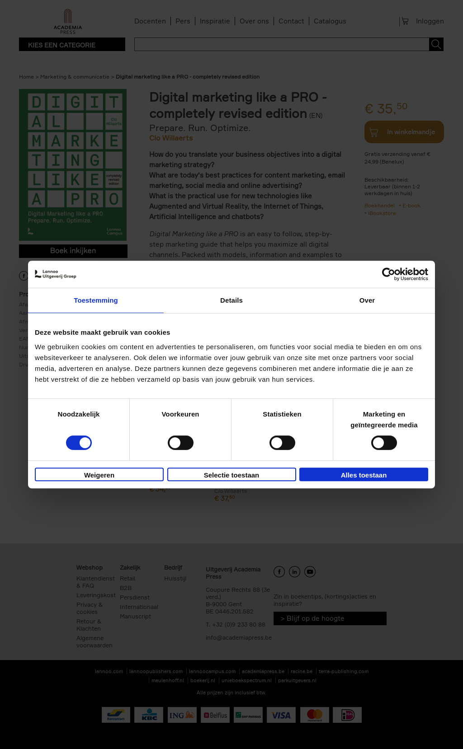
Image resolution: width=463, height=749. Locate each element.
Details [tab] (231, 300)
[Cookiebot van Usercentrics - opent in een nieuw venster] (388, 274)
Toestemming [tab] (96, 300)
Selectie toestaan (232, 475)
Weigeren (99, 475)
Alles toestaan (364, 475)
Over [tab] (367, 300)
